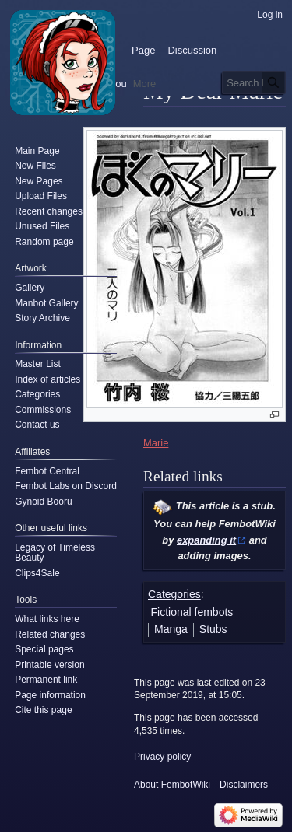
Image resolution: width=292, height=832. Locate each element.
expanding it (206, 540)
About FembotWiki (172, 784)
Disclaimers (244, 784)
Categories (174, 594)
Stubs (213, 629)
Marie (155, 443)
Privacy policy (162, 756)
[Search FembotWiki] (254, 82)
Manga (171, 629)
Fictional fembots (192, 612)
